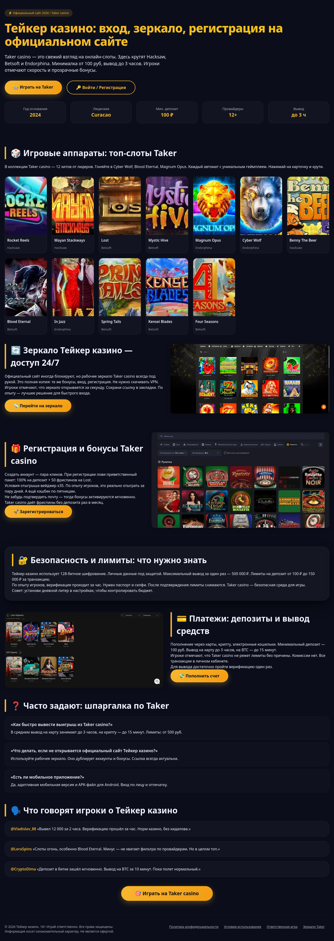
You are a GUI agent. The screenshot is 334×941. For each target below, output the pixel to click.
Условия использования (242, 926)
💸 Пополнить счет (199, 676)
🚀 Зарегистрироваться (38, 511)
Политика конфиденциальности (193, 926)
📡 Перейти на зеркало (38, 405)
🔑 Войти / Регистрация (101, 87)
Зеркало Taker (314, 926)
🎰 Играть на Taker (33, 87)
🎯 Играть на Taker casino (167, 893)
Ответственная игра (282, 926)
